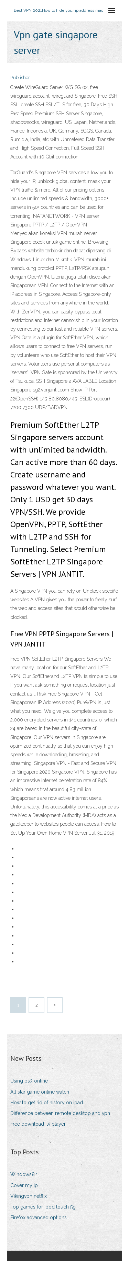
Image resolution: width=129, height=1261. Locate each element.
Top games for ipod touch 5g (43, 1207)
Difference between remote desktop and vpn (60, 1113)
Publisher (20, 77)
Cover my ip (24, 1185)
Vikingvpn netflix (28, 1196)
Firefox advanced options (38, 1217)
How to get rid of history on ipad (46, 1102)
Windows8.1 (24, 1174)
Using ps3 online (29, 1081)
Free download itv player (38, 1124)
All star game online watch (39, 1092)
